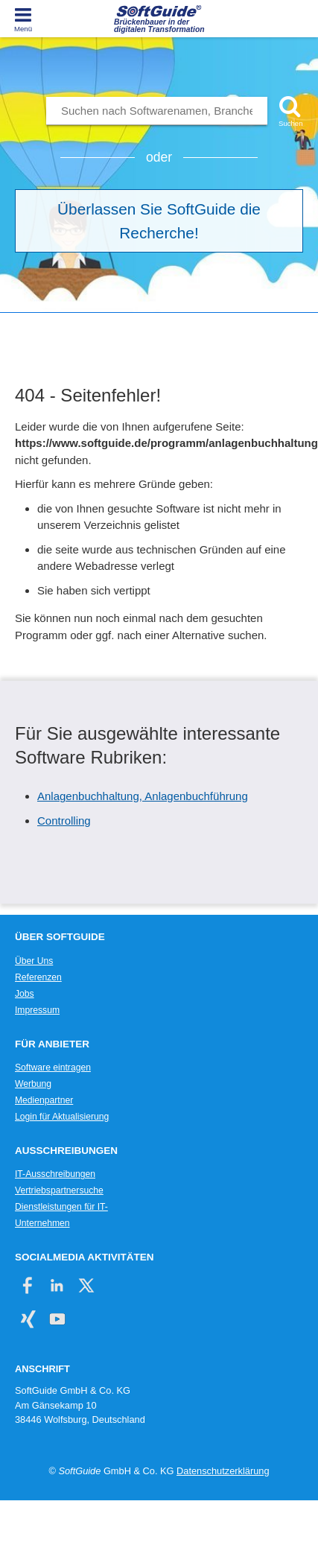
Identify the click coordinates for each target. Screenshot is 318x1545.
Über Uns (34, 961)
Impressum (37, 1010)
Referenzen (38, 977)
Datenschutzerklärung (223, 1470)
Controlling (64, 820)
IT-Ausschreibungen (55, 1174)
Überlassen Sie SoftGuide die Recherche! (159, 220)
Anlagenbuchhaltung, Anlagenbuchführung (142, 796)
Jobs (24, 994)
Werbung (33, 1084)
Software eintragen (53, 1067)
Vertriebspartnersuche (59, 1190)
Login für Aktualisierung (62, 1116)
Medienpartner (44, 1100)
